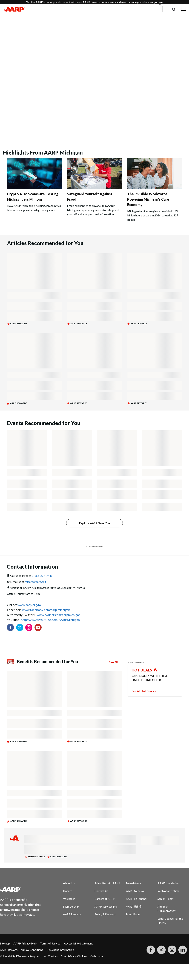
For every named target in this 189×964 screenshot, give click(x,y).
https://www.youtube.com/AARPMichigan (50, 620)
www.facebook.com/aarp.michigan (46, 610)
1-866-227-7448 (42, 575)
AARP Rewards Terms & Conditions (21, 949)
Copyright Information (60, 949)
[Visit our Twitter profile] (19, 627)
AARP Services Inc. (105, 906)
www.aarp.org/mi (29, 605)
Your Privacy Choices (74, 956)
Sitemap (5, 943)
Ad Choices (51, 956)
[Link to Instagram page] (28, 627)
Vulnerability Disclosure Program (20, 956)
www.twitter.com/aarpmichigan (59, 615)
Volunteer (69, 898)
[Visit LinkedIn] (182, 950)
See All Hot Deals (143, 691)
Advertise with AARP (107, 883)
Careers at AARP (104, 898)
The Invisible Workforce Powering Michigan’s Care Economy (148, 199)
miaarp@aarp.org (35, 581)
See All (113, 662)
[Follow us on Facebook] (10, 627)
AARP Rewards (72, 914)
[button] (173, 9)
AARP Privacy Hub (25, 943)
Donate (67, 891)
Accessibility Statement (78, 943)
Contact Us (101, 891)
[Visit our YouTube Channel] (38, 627)
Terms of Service (50, 943)
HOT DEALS (142, 670)
